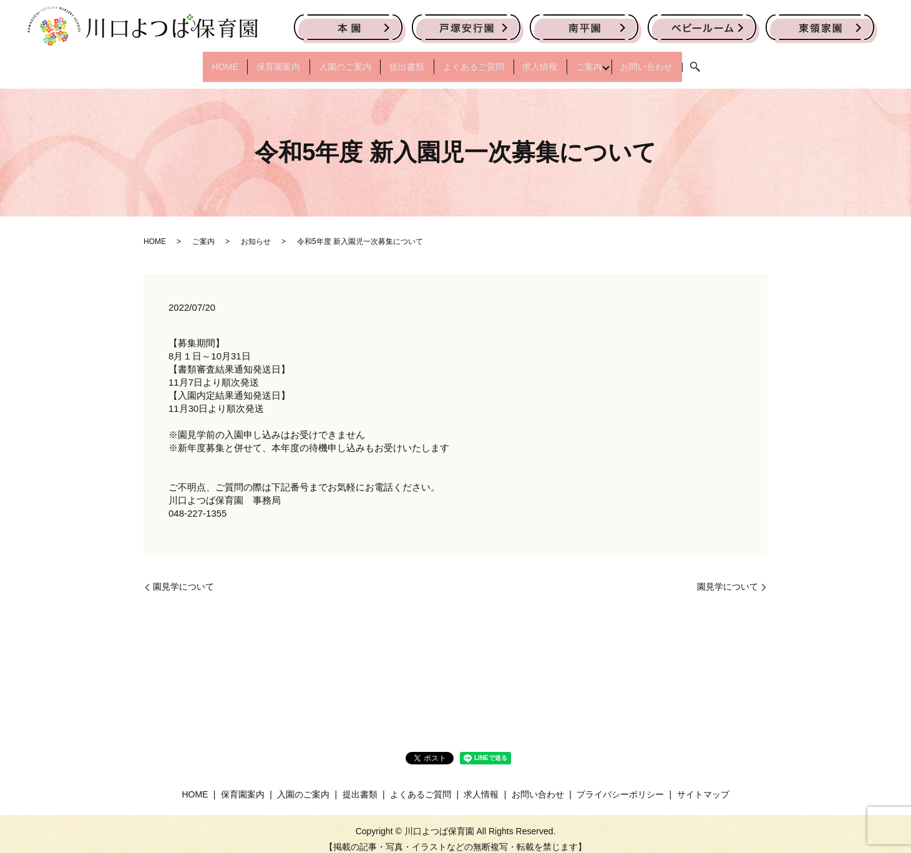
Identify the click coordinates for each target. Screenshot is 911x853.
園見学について (183, 576)
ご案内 (608, 61)
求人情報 (551, 61)
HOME (198, 61)
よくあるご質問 (477, 61)
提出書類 (403, 61)
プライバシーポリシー (620, 783)
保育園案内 (259, 61)
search (726, 61)
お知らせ (256, 231)
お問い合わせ (674, 61)
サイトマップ (703, 783)
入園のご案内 (333, 61)
